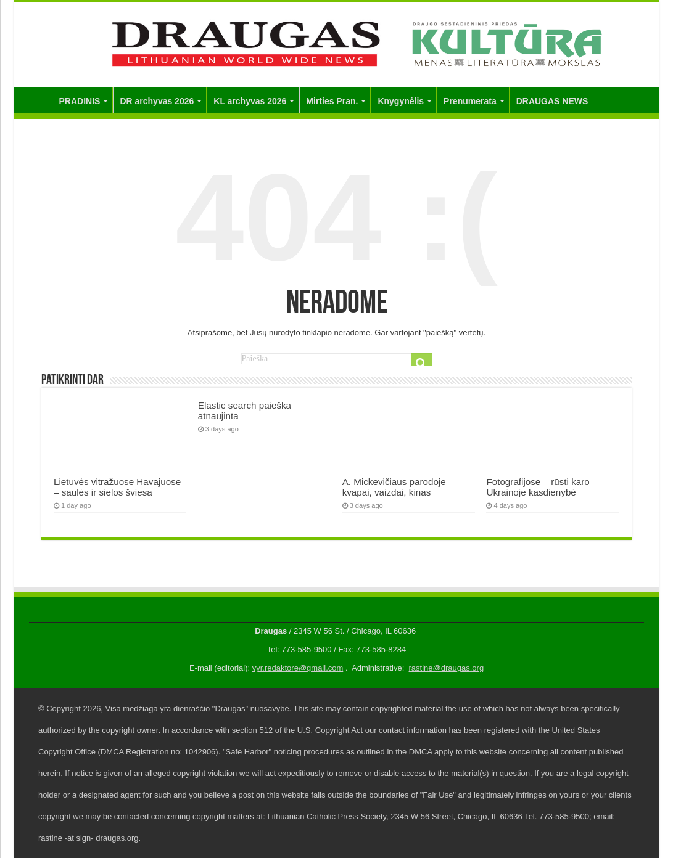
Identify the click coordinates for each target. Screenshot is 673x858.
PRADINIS (80, 101)
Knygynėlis (401, 101)
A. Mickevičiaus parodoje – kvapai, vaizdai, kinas (398, 486)
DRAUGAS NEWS (552, 101)
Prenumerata (470, 101)
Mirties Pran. (332, 101)
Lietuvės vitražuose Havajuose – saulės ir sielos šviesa (117, 486)
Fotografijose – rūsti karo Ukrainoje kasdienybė (537, 486)
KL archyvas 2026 (249, 101)
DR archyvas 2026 (157, 101)
